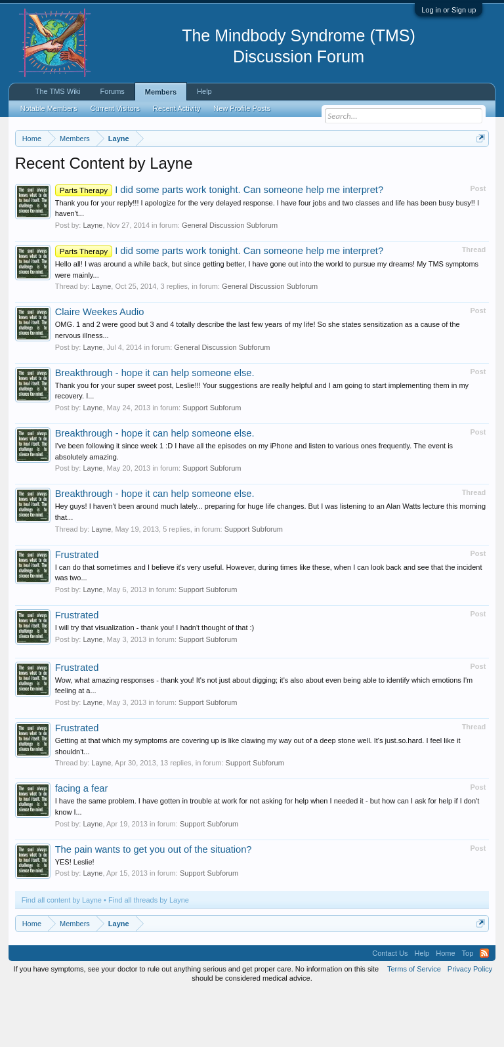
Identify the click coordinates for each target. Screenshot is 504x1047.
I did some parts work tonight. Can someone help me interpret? (219, 243)
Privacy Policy (470, 1023)
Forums (112, 91)
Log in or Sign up (448, 10)
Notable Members (48, 108)
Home (445, 1008)
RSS (484, 1007)
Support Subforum (211, 461)
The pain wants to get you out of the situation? (153, 903)
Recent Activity (176, 108)
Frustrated (77, 608)
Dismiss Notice (478, 169)
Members (161, 92)
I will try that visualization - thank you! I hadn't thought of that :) (155, 681)
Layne (92, 279)
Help (204, 91)
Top (468, 1008)
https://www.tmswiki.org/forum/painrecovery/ (203, 184)
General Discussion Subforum (230, 279)
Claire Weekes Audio (99, 366)
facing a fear (81, 843)
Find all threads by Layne (148, 954)
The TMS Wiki (58, 91)
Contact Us (390, 1008)
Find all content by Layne (62, 954)
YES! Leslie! (74, 916)
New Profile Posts (241, 108)
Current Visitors (115, 108)
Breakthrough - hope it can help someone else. (155, 426)
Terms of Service (414, 1023)
